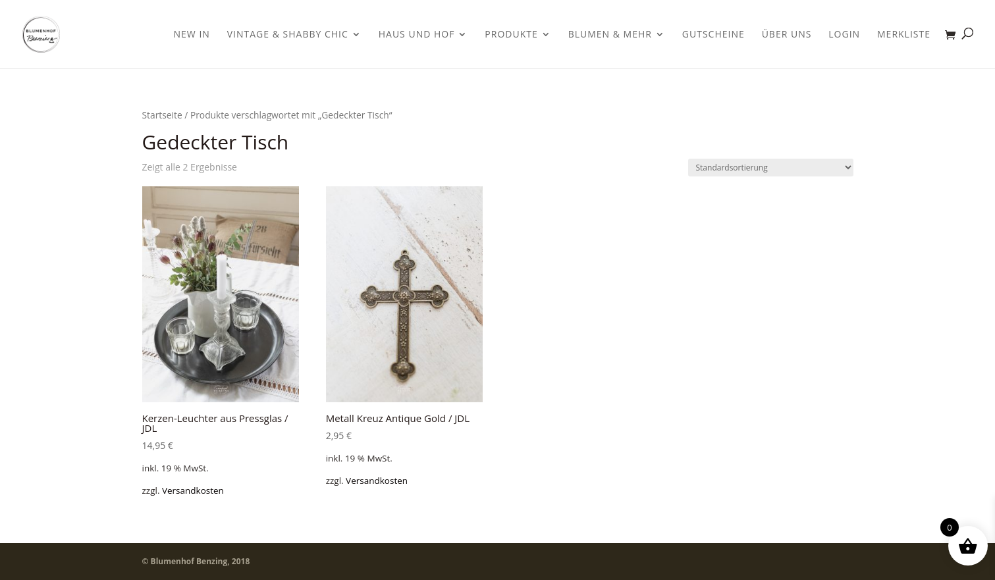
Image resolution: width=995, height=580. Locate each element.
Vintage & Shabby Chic (287, 35)
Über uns (787, 35)
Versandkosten (193, 490)
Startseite (162, 115)
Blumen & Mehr (610, 35)
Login (844, 35)
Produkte (511, 35)
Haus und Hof (417, 35)
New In (192, 35)
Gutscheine (713, 35)
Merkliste (903, 35)
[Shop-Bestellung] (770, 167)
